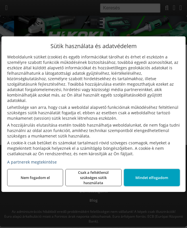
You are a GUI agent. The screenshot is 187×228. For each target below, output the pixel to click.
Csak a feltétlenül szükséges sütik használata (93, 177)
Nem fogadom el (35, 177)
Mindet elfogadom (151, 177)
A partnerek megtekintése (32, 162)
